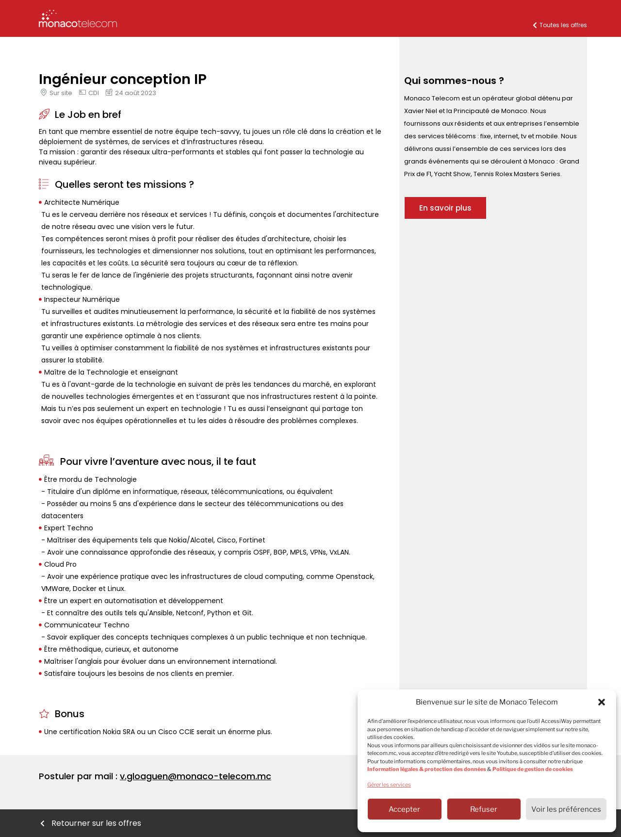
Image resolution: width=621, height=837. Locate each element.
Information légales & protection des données (426, 769)
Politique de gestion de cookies (532, 769)
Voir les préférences (566, 809)
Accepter (404, 809)
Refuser (483, 809)
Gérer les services (389, 784)
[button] (601, 702)
